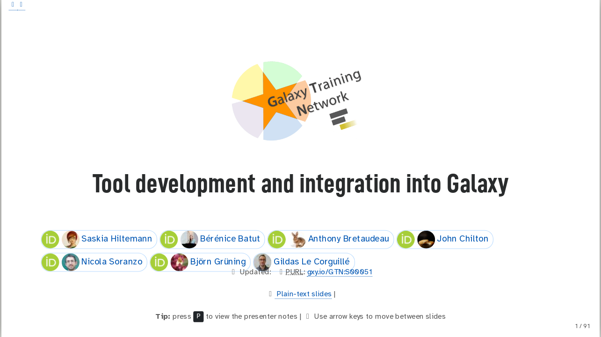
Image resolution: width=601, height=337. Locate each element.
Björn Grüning (198, 262)
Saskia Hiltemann (96, 239)
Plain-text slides (303, 294)
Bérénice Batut (210, 239)
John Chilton (443, 239)
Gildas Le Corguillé (301, 262)
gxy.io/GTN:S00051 (340, 272)
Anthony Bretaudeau (328, 239)
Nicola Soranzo (91, 262)
